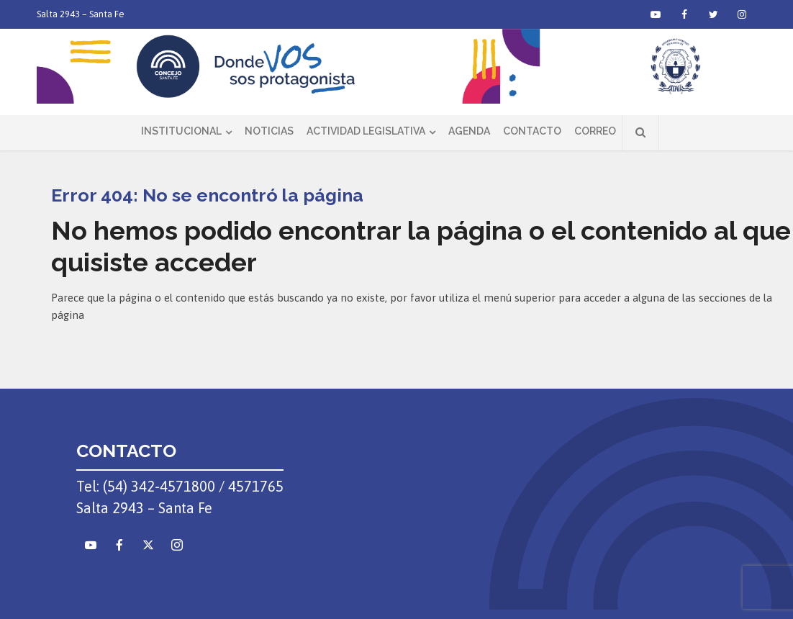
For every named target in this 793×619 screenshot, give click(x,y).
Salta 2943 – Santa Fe (80, 14)
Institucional (181, 131)
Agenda (469, 131)
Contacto (532, 131)
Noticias (269, 131)
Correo (595, 131)
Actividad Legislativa (366, 131)
